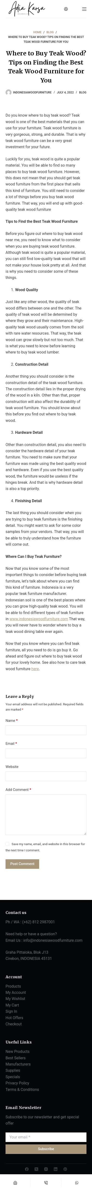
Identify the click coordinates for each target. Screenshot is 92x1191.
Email (11, 744)
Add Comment (18, 790)
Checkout (14, 1024)
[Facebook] (27, 1169)
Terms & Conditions (22, 1089)
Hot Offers (14, 1018)
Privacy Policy (17, 1083)
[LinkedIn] (55, 1169)
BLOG (82, 92)
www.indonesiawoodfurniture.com (39, 619)
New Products (18, 1051)
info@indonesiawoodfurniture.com (52, 940)
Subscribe (46, 1149)
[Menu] (84, 9)
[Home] (15, 1182)
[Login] (66, 9)
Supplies (13, 1070)
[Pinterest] (65, 1169)
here (35, 669)
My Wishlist (15, 998)
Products (13, 986)
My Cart (12, 1005)
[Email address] (46, 1137)
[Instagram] (46, 1169)
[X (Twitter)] (36, 1169)
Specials (13, 1077)
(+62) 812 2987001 (38, 922)
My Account (16, 992)
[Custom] (76, 1182)
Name (12, 721)
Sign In (11, 1011)
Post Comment (22, 864)
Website (12, 767)
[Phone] (46, 1182)
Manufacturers (18, 1064)
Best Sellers (16, 1058)
